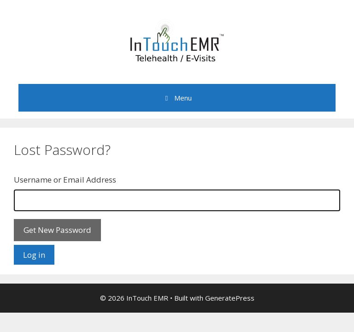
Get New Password (57, 230)
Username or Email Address (65, 179)
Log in (34, 254)
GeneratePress (229, 297)
